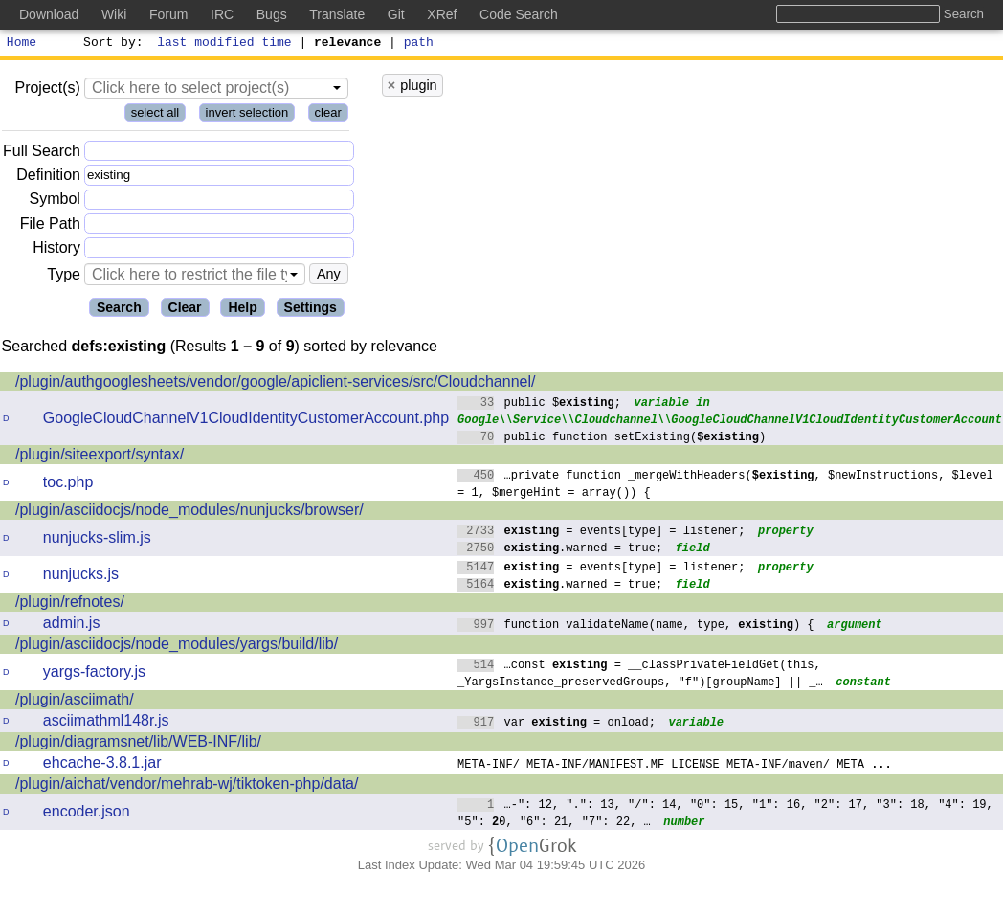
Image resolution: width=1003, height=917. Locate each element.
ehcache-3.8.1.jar (102, 765)
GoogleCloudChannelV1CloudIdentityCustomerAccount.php (246, 421)
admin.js (71, 625)
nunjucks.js (81, 577)
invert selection (247, 115)
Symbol (55, 202)
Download (48, 14)
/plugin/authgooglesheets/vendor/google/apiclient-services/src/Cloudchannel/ (275, 384)
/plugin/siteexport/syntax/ (99, 457)
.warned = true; (560, 550)
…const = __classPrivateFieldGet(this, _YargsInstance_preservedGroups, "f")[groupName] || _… (640, 675)
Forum (168, 14)
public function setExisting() (612, 439)
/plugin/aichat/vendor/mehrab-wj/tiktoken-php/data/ (186, 786)
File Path (50, 226)
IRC (222, 14)
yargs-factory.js (94, 674)
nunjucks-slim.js (97, 540)
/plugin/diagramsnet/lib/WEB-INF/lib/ (138, 744)
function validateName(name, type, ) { (635, 626)
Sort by (110, 44)
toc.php (68, 485)
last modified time (225, 44)
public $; (539, 404)
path (419, 44)
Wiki (113, 14)
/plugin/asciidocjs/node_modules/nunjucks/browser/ (189, 512)
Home (21, 44)
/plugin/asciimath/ (74, 702)
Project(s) (46, 90)
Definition (48, 177)
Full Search (41, 153)
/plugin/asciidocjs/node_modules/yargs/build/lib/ (176, 646)
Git (396, 14)
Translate (337, 14)
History (56, 250)
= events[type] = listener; (601, 533)
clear (328, 115)
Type (63, 277)
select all (155, 115)
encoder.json (86, 814)
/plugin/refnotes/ (69, 604)
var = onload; (556, 724)
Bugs (271, 14)
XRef (442, 14)
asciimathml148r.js (106, 723)
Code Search (518, 14)
